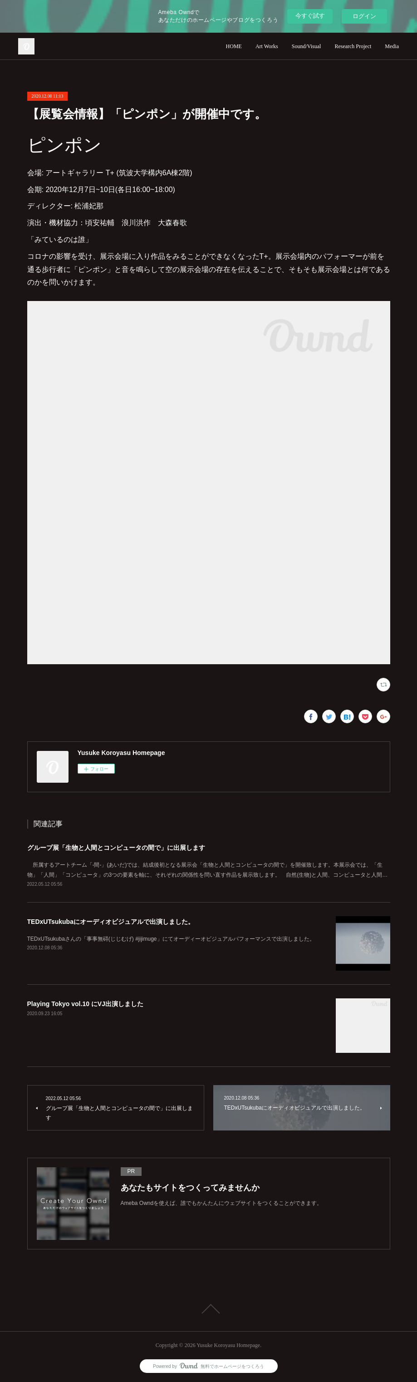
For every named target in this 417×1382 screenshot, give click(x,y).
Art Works (266, 46)
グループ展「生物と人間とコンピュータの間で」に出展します (116, 847)
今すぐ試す (310, 15)
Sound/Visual (306, 46)
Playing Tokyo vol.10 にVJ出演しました (85, 1003)
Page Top (208, 1309)
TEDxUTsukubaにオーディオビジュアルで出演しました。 (110, 921)
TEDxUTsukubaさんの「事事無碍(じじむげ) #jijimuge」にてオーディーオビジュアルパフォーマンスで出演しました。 (171, 939)
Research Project (352, 46)
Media (392, 46)
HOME (234, 46)
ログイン (364, 16)
